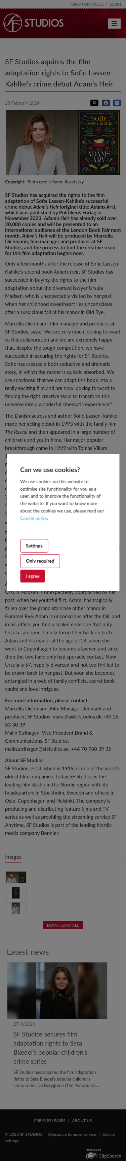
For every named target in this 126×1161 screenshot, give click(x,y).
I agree (33, 575)
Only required (40, 561)
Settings (34, 546)
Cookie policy (33, 518)
